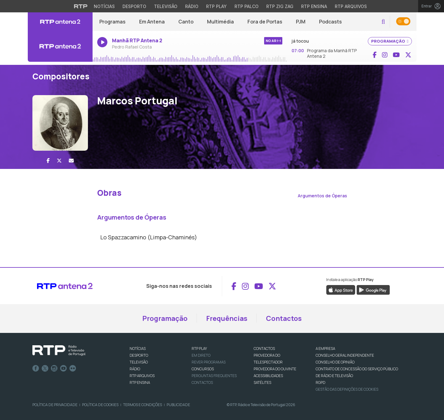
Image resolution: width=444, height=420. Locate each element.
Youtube (63, 368)
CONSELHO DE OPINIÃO (335, 362)
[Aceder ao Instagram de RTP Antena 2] (385, 55)
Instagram (54, 368)
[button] (383, 22)
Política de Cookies (100, 404)
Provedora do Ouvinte (275, 369)
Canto (185, 21)
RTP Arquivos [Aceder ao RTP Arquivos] (351, 6)
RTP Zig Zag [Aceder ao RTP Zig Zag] (279, 6)
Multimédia (220, 21)
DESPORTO (139, 355)
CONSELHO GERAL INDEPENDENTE (345, 355)
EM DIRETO (201, 355)
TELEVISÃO (139, 362)
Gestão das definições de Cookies (347, 389)
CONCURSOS (203, 369)
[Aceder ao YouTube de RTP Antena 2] (396, 55)
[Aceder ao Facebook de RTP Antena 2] (375, 55)
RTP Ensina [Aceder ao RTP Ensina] (314, 6)
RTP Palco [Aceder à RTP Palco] (246, 6)
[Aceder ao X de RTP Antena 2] (408, 55)
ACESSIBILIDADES (268, 375)
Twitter (45, 368)
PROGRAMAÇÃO (390, 41)
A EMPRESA (325, 348)
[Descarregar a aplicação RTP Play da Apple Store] (340, 289)
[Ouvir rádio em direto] (60, 46)
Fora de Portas (264, 21)
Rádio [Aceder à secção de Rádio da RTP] (191, 6)
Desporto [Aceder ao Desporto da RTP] (134, 6)
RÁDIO (135, 369)
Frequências (226, 318)
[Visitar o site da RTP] (81, 6)
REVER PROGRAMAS (209, 362)
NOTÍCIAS (138, 348)
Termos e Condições (142, 404)
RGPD (320, 382)
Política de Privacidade (54, 404)
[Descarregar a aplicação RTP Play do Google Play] (373, 289)
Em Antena (152, 21)
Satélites (262, 382)
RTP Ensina (140, 382)
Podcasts (330, 21)
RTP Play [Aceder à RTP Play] (216, 6)
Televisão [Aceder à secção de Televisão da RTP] (165, 6)
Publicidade (178, 404)
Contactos (284, 318)
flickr (72, 368)
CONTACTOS (264, 348)
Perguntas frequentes (214, 375)
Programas (112, 21)
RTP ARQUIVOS (142, 375)
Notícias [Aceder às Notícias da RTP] (104, 6)
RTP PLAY (199, 348)
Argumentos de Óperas (322, 196)
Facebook (35, 368)
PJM (300, 21)
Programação (165, 318)
